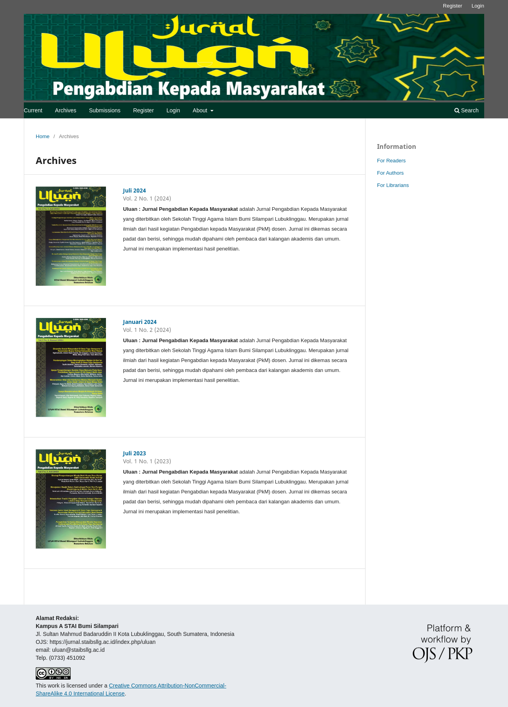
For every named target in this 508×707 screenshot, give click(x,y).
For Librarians (393, 185)
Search (466, 110)
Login (173, 110)
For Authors (390, 173)
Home (43, 136)
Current (33, 110)
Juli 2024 (134, 190)
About (201, 110)
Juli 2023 (134, 453)
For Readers (391, 161)
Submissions (104, 110)
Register (143, 110)
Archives (66, 110)
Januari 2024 (140, 322)
